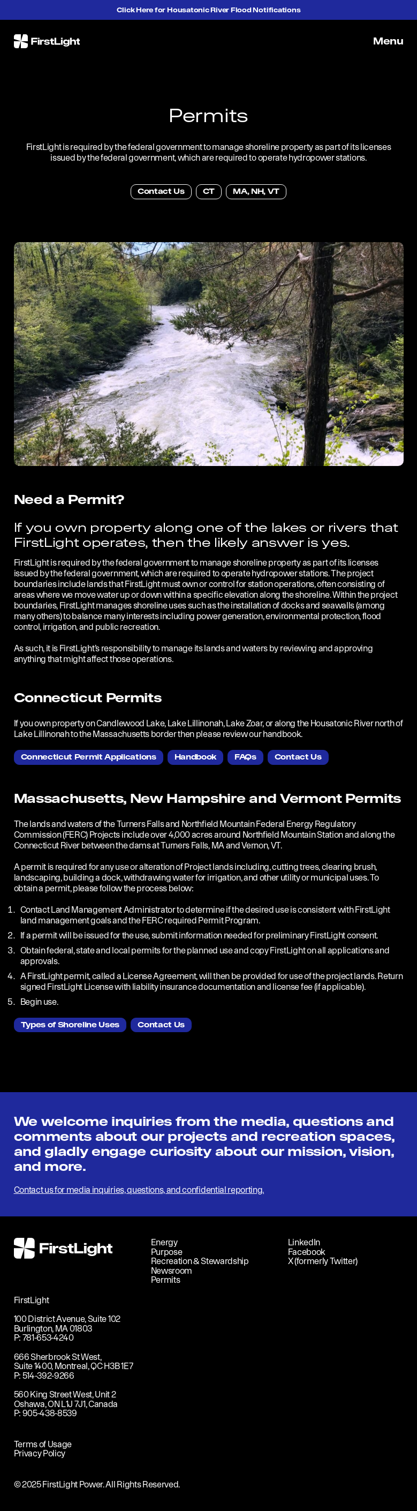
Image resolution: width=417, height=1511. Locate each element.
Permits (165, 1279)
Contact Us (161, 191)
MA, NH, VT (256, 191)
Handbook (195, 757)
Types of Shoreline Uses (70, 1024)
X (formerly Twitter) (323, 1261)
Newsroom (171, 1270)
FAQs (245, 757)
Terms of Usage (43, 1444)
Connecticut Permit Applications (88, 757)
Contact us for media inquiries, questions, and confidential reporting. (139, 1189)
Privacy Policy (40, 1453)
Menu (388, 41)
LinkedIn (304, 1242)
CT (209, 191)
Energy (164, 1242)
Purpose (167, 1252)
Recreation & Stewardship (200, 1261)
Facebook (306, 1252)
